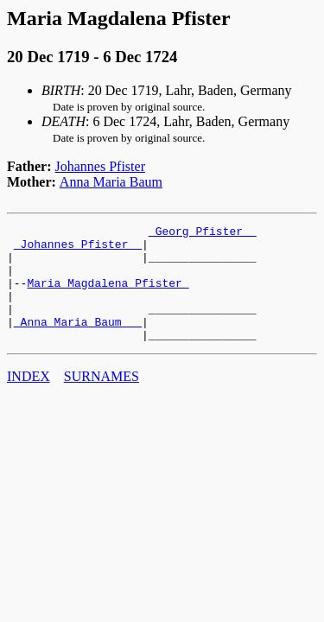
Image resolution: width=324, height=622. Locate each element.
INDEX (28, 399)
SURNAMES (101, 399)
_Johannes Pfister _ (78, 249)
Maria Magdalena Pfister (107, 295)
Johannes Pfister (100, 166)
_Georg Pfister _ (203, 233)
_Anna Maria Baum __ (78, 342)
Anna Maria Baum (111, 182)
